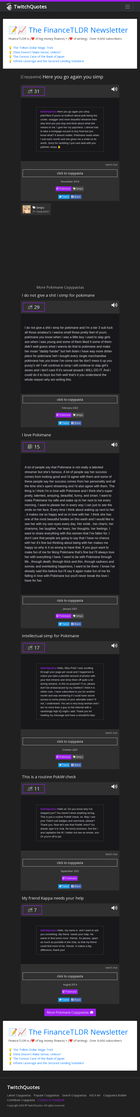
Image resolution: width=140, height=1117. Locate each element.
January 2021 (70, 609)
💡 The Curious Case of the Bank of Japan (36, 56)
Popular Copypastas (46, 1095)
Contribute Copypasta (21, 1100)
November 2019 (70, 181)
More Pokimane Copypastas (70, 1012)
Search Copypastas (74, 1095)
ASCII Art (95, 1095)
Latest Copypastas (19, 1095)
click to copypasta (70, 173)
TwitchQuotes (27, 7)
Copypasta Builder (115, 1095)
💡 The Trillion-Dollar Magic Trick (30, 48)
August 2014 (70, 984)
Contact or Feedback (51, 1100)
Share (75, 196)
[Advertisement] (70, 252)
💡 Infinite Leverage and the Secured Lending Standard (46, 61)
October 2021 (70, 749)
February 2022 (70, 408)
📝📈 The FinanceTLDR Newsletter (68, 30)
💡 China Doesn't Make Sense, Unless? (34, 52)
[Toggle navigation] (127, 7)
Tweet (64, 196)
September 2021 (70, 871)
